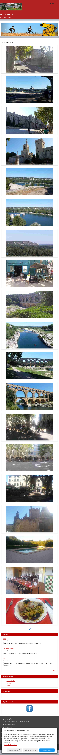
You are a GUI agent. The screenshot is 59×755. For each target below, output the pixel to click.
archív (54, 670)
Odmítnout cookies (32, 750)
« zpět (29, 629)
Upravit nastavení (17, 750)
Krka (4, 658)
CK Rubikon (10, 683)
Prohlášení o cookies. (10, 745)
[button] (5, 29)
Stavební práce (11, 681)
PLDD (8, 685)
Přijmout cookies (47, 750)
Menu (52, 3)
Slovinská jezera (8, 649)
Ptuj (4, 639)
